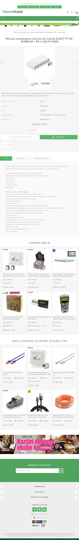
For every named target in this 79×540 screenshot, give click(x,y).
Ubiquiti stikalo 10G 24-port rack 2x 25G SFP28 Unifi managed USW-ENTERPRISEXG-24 (64, 276)
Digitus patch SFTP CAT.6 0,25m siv (64, 373)
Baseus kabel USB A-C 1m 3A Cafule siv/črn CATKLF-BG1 (38, 416)
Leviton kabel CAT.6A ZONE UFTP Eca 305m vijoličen (12, 318)
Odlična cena (22, 7)
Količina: (33, 130)
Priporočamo (34, 7)
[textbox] (37, 18)
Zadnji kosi (45, 7)
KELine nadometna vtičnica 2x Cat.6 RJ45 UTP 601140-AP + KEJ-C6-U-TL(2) (14, 276)
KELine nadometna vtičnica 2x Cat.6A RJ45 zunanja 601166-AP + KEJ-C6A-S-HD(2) (39, 276)
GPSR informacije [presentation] (41, 158)
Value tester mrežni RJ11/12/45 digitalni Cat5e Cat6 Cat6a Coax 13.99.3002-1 (64, 319)
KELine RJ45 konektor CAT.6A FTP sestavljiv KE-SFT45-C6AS (14, 416)
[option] (34, 83)
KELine (42, 101)
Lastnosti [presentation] (21, 158)
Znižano (56, 7)
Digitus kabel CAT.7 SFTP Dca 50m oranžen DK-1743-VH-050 (63, 416)
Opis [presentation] (6, 158)
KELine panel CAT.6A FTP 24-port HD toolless (39, 318)
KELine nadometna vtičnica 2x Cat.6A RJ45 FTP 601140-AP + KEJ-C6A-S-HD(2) (39, 374)
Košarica (76, 12)
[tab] (6, 158)
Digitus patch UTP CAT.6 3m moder (12, 373)
